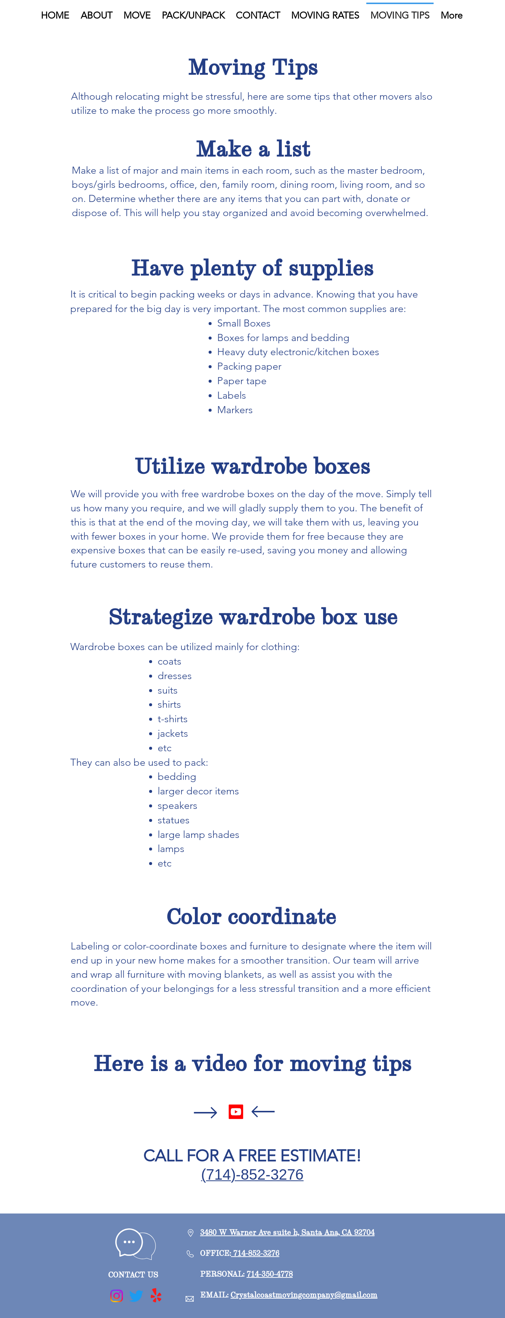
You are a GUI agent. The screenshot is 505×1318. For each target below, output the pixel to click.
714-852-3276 (255, 1253)
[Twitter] (136, 1296)
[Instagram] (116, 1296)
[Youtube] (236, 1112)
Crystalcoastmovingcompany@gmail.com (304, 1295)
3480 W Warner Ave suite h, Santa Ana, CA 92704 (287, 1232)
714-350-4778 (270, 1274)
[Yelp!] (156, 1296)
